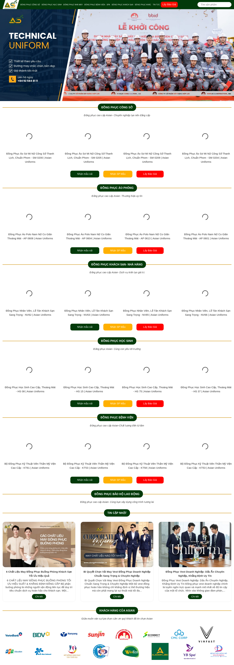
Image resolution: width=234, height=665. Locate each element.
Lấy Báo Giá (169, 4)
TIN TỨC (156, 5)
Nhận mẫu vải (84, 174)
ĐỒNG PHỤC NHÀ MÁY (73, 5)
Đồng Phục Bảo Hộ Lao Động (116, 494)
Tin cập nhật (117, 512)
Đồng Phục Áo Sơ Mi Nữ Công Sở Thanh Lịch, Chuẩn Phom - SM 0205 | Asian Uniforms (89, 157)
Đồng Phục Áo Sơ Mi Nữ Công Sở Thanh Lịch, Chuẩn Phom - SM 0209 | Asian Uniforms (147, 157)
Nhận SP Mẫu (117, 174)
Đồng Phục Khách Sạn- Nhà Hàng (117, 264)
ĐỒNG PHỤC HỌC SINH (52, 5)
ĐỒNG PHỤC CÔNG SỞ (30, 5)
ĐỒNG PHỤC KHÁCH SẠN (122, 5)
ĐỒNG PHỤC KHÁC (143, 5)
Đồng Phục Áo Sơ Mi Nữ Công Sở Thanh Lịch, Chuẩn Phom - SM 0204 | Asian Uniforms (206, 157)
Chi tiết (39, 596)
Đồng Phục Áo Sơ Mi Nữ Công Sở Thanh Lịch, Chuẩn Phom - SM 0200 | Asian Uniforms (30, 157)
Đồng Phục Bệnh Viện (117, 417)
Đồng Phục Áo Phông (117, 187)
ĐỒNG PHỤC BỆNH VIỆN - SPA (97, 5)
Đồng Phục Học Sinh (117, 340)
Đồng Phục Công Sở (117, 107)
